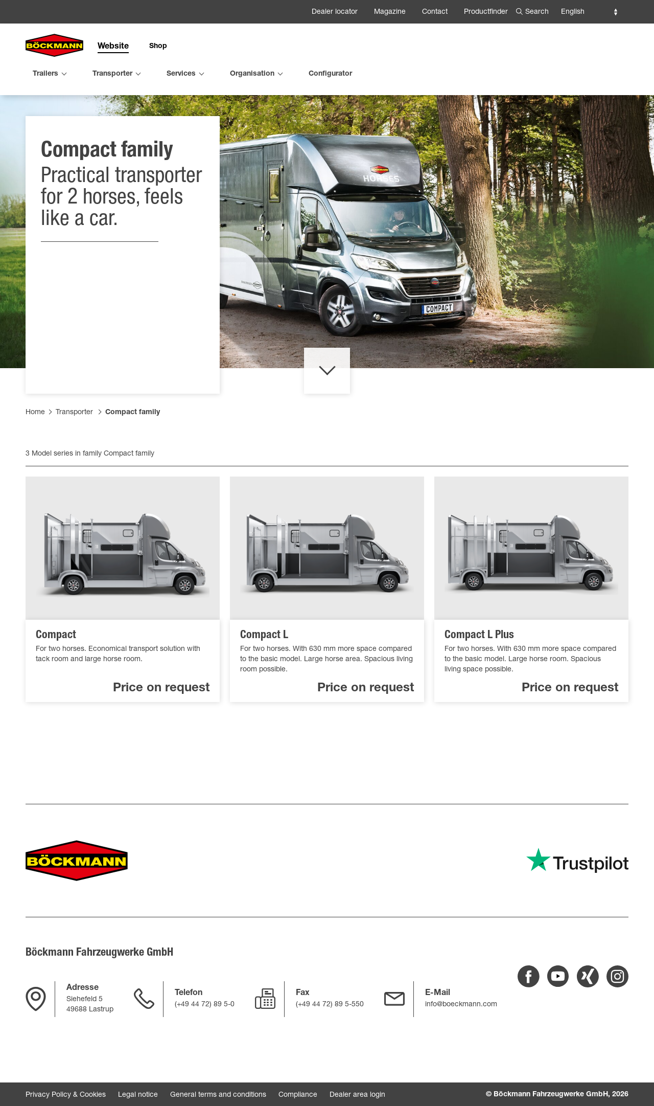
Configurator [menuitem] (330, 74)
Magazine (390, 12)
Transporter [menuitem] (112, 74)
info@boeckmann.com (461, 1004)
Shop (158, 46)
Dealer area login (357, 1095)
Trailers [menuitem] (45, 74)
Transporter (74, 440)
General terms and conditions (218, 1095)
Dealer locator (335, 12)
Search (537, 12)
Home (35, 440)
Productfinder (486, 12)
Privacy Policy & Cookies (66, 1095)
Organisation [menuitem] (252, 74)
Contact (435, 12)
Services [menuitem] (181, 74)
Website (113, 47)
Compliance (297, 1095)
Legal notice (138, 1095)
